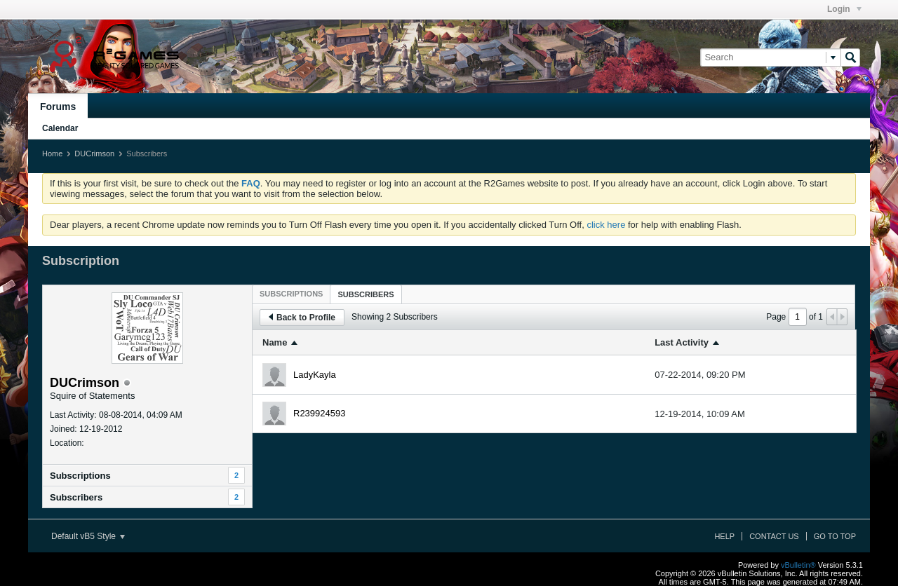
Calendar (60, 128)
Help (724, 536)
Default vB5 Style (88, 536)
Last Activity (682, 342)
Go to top (835, 536)
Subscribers (76, 497)
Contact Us (774, 536)
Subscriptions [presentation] (291, 293)
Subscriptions (80, 475)
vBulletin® (798, 565)
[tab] (291, 294)
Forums (58, 106)
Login (844, 9)
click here (606, 224)
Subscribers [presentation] (365, 294)
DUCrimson (94, 153)
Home (52, 153)
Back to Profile (302, 317)
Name (274, 342)
